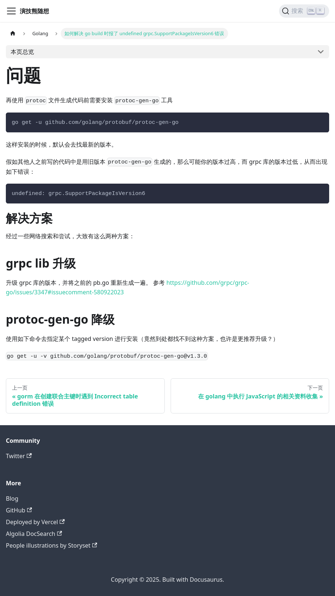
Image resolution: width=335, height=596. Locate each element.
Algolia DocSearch (34, 534)
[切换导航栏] (11, 10)
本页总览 (22, 52)
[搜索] (304, 11)
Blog (12, 498)
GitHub (19, 510)
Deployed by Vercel (35, 522)
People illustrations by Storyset (51, 545)
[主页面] (13, 33)
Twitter (19, 456)
